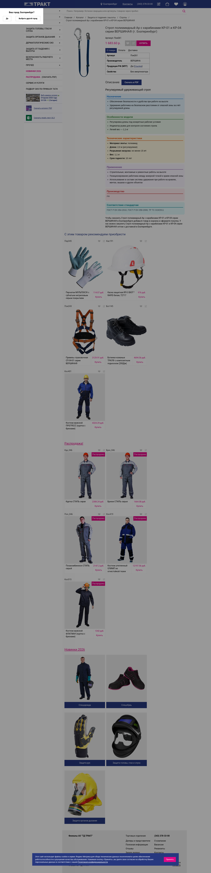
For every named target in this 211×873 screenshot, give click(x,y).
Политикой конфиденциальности (93, 862)
